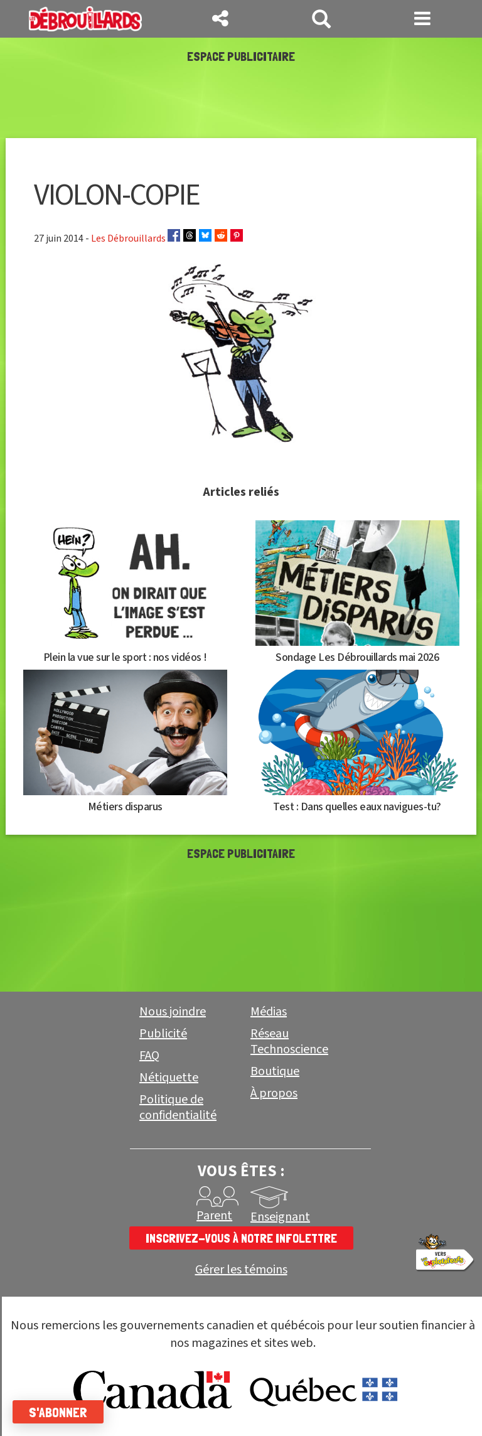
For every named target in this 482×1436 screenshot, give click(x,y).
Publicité (163, 1033)
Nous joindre (172, 1012)
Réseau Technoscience (289, 1041)
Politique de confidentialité (178, 1107)
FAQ (149, 1055)
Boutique (274, 1071)
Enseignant (280, 1217)
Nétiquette (168, 1077)
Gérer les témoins (241, 1270)
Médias (268, 1012)
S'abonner (58, 1412)
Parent (214, 1215)
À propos (273, 1093)
